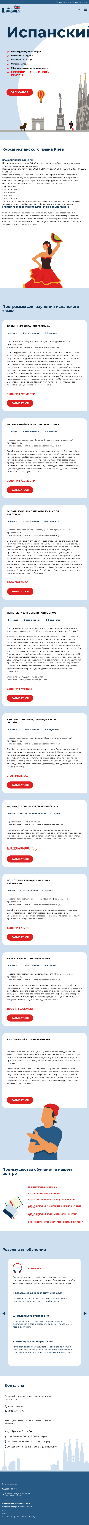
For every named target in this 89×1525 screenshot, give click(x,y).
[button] (3, 1313)
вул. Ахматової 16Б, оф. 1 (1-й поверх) (28, 1441)
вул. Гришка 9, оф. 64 (19, 1431)
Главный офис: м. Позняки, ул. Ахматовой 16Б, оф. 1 (18, 1494)
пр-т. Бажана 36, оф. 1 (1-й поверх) (27, 1436)
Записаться (19, 92)
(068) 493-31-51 (65, 2)
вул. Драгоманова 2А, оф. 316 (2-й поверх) (32, 1446)
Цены (4, 1513)
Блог (4, 1510)
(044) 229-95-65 (16, 1406)
